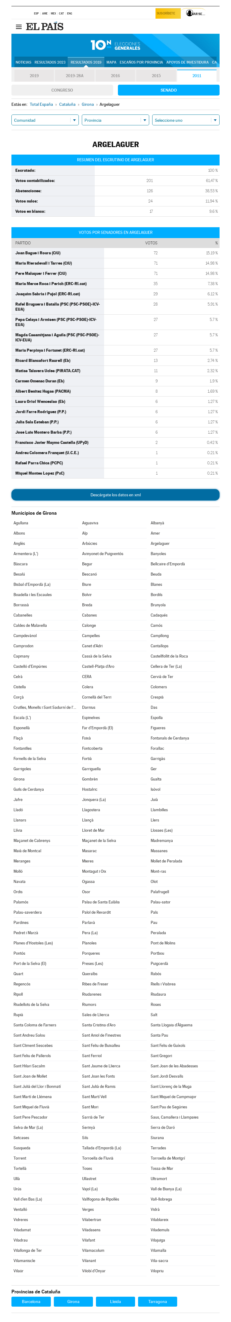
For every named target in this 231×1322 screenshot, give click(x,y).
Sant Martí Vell (94, 1096)
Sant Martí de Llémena (33, 1096)
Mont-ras (158, 871)
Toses (87, 1168)
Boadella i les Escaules (33, 594)
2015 (156, 76)
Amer (155, 533)
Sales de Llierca (95, 1015)
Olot (154, 881)
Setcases (21, 1137)
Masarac (89, 851)
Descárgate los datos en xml (116, 494)
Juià (154, 799)
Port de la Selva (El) (30, 963)
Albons (19, 533)
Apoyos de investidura (187, 62)
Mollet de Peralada (166, 861)
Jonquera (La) (94, 799)
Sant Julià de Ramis (99, 1086)
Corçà (19, 697)
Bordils (156, 594)
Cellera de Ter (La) (166, 666)
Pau (154, 922)
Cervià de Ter (162, 676)
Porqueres (91, 953)
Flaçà (18, 738)
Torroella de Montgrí (168, 1158)
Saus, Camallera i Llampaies (175, 1117)
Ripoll (18, 994)
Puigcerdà (159, 963)
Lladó (18, 810)
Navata (20, 881)
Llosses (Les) (162, 830)
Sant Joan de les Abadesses (174, 1066)
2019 (34, 76)
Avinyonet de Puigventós (102, 553)
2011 (197, 76)
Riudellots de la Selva (31, 1004)
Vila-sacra (159, 1260)
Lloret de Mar (93, 830)
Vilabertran (91, 1219)
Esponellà (22, 728)
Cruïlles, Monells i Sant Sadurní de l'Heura (46, 707)
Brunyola (158, 605)
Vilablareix (159, 1219)
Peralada (158, 933)
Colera (87, 687)
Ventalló (20, 1209)
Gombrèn (90, 779)
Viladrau (21, 1240)
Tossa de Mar (162, 1168)
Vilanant (89, 1260)
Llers (155, 820)
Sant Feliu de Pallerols (32, 1056)
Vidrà (155, 1209)
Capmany (21, 656)
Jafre (18, 799)
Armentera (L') (26, 553)
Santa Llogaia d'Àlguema (171, 1025)
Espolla (157, 717)
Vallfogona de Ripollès (100, 1199)
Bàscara (21, 564)
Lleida (115, 1301)
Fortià (87, 758)
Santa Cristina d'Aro (99, 1025)
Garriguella (91, 769)
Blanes (156, 584)
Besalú (19, 574)
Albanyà (157, 523)
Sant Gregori (161, 1056)
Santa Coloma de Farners (35, 1025)
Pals (154, 912)
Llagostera (91, 810)
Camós (156, 625)
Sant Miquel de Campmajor (173, 1096)
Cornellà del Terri (96, 697)
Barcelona (31, 1301)
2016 (115, 76)
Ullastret (89, 1178)
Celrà (18, 676)
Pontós (19, 953)
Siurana (157, 1137)
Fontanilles (23, 748)
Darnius (88, 707)
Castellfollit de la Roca (169, 656)
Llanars (20, 820)
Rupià (18, 1015)
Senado (169, 90)
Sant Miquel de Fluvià (31, 1107)
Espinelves (91, 717)
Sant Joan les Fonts (98, 1076)
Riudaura (158, 994)
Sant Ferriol (92, 1056)
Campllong (160, 635)
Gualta (156, 779)
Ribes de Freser (95, 984)
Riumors (89, 1004)
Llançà (88, 820)
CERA (86, 676)
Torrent (20, 1158)
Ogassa (88, 881)
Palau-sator (161, 902)
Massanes (159, 851)
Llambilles (159, 810)
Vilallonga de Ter (28, 1250)
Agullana (21, 523)
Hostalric (89, 789)
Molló (18, 871)
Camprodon (23, 646)
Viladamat (22, 1230)
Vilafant (88, 1240)
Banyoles (158, 553)
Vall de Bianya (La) (166, 1189)
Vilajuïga (158, 1240)
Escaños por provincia (141, 62)
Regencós (22, 984)
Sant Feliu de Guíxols (168, 1045)
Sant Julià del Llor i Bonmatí (37, 1086)
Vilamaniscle (24, 1260)
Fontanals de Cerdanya (170, 738)
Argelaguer (160, 543)
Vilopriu (157, 1271)
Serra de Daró (163, 1127)
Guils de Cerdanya (29, 789)
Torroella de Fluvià (97, 1158)
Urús (17, 1189)
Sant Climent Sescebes (33, 1045)
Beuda (156, 574)
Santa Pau (159, 1035)
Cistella (20, 687)
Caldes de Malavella (30, 625)
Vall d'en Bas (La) (28, 1199)
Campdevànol (25, 635)
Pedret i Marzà (26, 933)
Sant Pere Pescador (31, 1117)
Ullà (17, 1178)
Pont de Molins (163, 943)
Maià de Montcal (27, 851)
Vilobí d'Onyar (94, 1271)
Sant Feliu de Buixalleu (101, 1045)
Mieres (88, 861)
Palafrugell (160, 892)
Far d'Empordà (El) (97, 728)
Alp (85, 533)
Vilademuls (160, 1230)
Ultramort (159, 1178)
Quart (18, 974)
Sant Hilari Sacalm (29, 1066)
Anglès (19, 543)
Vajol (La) (90, 1189)
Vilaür (18, 1271)
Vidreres (21, 1219)
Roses (156, 1004)
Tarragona (157, 1301)
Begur (87, 564)
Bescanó (89, 574)
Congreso (62, 90)
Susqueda (22, 1148)
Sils (85, 1137)
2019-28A (75, 76)
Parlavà (88, 922)
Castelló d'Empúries (30, 666)
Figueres (158, 728)
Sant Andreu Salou (29, 1035)
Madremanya (162, 840)
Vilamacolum (93, 1250)
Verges (88, 1209)
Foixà (86, 738)
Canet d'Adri (92, 646)
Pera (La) (90, 933)
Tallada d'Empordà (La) (101, 1148)
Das (154, 707)
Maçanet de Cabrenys (32, 840)
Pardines (21, 922)
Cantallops (159, 646)
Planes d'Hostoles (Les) (33, 943)
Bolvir (87, 594)
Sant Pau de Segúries (169, 1107)
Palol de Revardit (96, 912)
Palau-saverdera (28, 912)
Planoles (89, 943)
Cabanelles (23, 615)
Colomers (159, 687)
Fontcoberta (92, 748)
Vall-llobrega (161, 1199)
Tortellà (20, 1168)
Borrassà (21, 605)
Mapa (111, 62)
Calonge (89, 625)
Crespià (157, 697)
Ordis (18, 892)
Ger (154, 769)
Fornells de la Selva (30, 758)
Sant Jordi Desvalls (167, 1076)
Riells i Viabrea (163, 984)
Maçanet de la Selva (99, 840)
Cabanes (89, 615)
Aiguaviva (90, 523)
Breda (87, 605)
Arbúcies (89, 543)
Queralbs (89, 974)
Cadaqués (159, 615)
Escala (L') (22, 717)
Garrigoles (22, 769)
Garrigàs (158, 758)
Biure (86, 584)
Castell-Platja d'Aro (98, 666)
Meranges (22, 861)
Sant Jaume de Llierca (101, 1066)
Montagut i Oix (94, 871)
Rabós (156, 974)
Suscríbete (167, 14)
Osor (86, 892)
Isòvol (155, 789)
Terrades (158, 1148)
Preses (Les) (92, 963)
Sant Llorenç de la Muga (171, 1086)
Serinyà (88, 1127)
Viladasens (91, 1230)
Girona (19, 779)
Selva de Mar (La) (28, 1127)
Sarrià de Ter (93, 1117)
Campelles (91, 635)
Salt (154, 1015)
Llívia (18, 830)
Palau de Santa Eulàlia (101, 902)
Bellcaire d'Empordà (168, 564)
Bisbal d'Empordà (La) (32, 584)
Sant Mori (90, 1107)
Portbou (157, 953)
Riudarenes (91, 994)
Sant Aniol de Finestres (101, 1035)
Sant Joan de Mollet (30, 1076)
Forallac (157, 748)
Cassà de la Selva (97, 656)
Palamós (21, 902)
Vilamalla (158, 1250)
